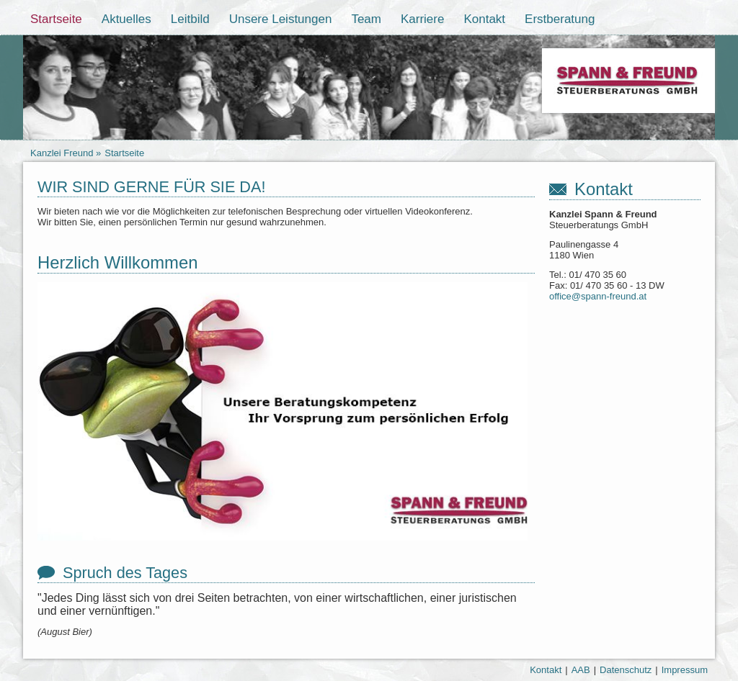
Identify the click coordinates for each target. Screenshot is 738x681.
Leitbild (190, 19)
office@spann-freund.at (597, 296)
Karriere (422, 19)
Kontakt (484, 19)
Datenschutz (626, 669)
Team (366, 19)
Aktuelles (126, 19)
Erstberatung (560, 19)
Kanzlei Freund (61, 153)
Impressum (685, 669)
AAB (581, 669)
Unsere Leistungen (280, 19)
